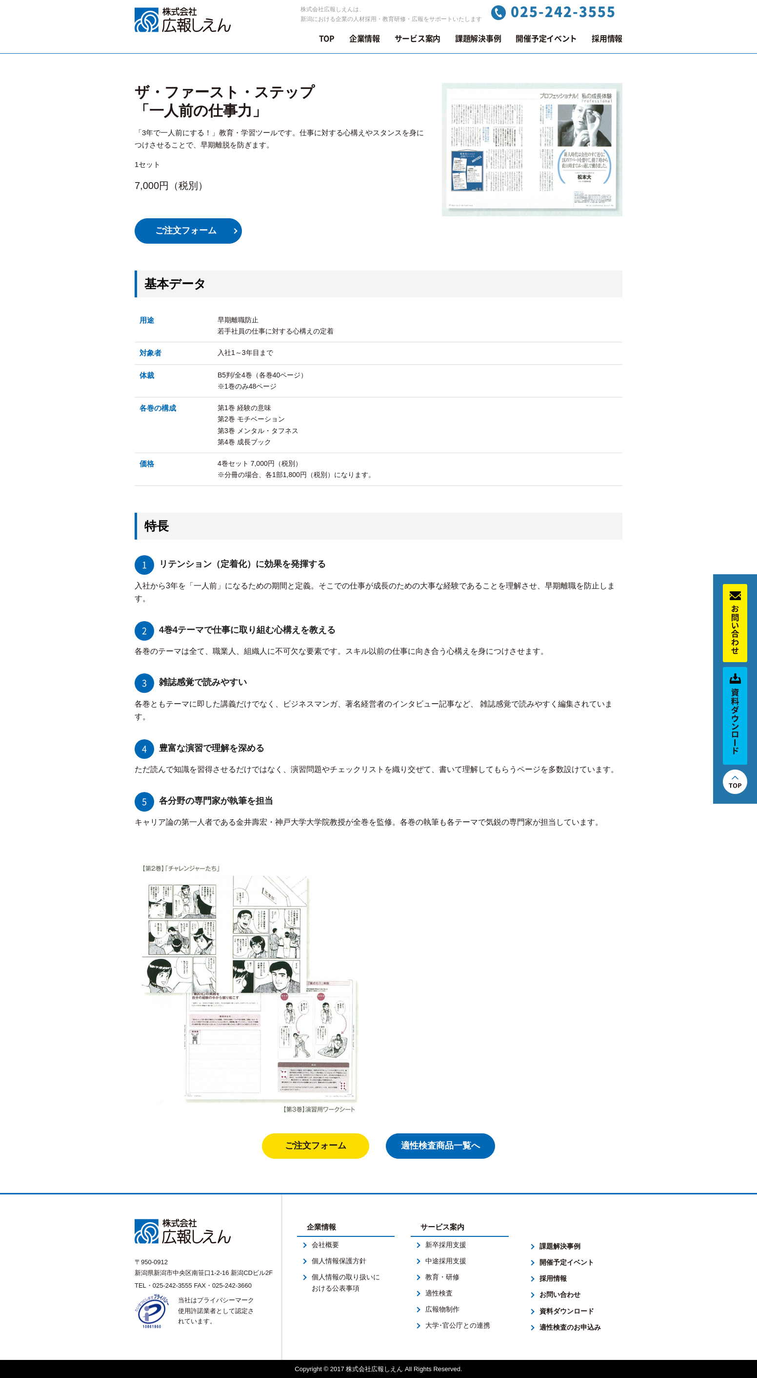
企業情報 (364, 38)
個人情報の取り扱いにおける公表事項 (346, 1282)
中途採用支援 (445, 1261)
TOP (327, 38)
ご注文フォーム (186, 230)
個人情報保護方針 (339, 1261)
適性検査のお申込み (570, 1327)
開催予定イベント (546, 38)
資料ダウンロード (566, 1311)
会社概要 (325, 1245)
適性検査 (439, 1293)
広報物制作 (442, 1309)
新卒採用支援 (445, 1245)
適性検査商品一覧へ (440, 1145)
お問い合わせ (559, 1294)
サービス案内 (417, 38)
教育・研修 (442, 1277)
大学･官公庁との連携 (457, 1325)
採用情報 (607, 38)
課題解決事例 (478, 38)
